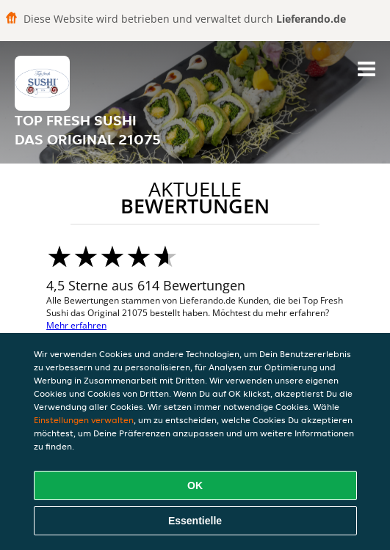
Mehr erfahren (76, 325)
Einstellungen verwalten (84, 419)
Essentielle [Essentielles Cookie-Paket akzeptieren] (195, 521)
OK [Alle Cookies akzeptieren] (195, 485)
